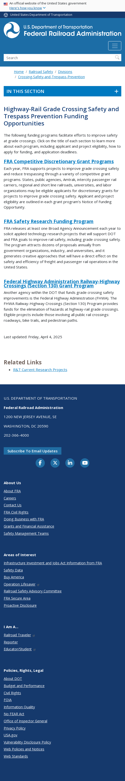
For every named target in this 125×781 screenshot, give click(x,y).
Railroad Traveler (19, 635)
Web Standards (16, 756)
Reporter (11, 642)
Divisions (65, 71)
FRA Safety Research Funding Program (49, 221)
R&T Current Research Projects (40, 369)
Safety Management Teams (26, 533)
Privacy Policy (14, 728)
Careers (10, 498)
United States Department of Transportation (41, 15)
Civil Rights (12, 693)
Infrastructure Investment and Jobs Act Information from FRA (53, 563)
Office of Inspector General (25, 721)
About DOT (13, 678)
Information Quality (19, 707)
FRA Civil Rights (16, 512)
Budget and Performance (24, 685)
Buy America (14, 577)
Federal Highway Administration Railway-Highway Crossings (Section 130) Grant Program (62, 283)
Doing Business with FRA (24, 519)
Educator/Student (20, 649)
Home (19, 71)
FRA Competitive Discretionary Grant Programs (59, 161)
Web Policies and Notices (24, 749)
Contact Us (13, 505)
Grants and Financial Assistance (29, 526)
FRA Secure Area (17, 598)
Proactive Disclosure (20, 605)
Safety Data (13, 570)
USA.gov (10, 735)
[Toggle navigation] (114, 46)
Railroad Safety (41, 71)
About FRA (12, 491)
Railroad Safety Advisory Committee (33, 591)
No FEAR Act (14, 713)
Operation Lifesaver (22, 584)
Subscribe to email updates (32, 450)
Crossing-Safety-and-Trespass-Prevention (51, 76)
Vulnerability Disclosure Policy (27, 742)
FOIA (8, 699)
